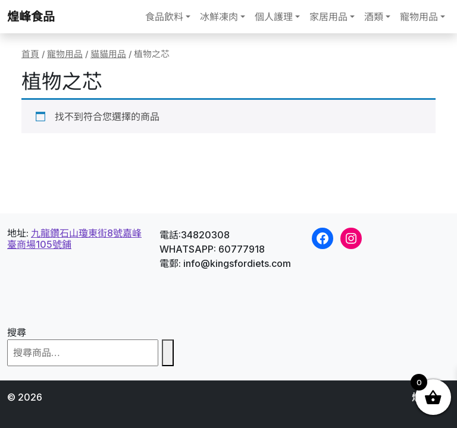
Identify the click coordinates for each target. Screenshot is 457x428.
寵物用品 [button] (419, 17)
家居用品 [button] (328, 17)
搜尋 (16, 332)
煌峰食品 (31, 17)
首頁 (30, 54)
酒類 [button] (373, 17)
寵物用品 (65, 54)
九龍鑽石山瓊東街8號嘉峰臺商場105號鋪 (74, 238)
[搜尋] (168, 352)
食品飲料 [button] (164, 17)
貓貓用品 (108, 54)
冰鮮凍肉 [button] (219, 17)
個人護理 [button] (274, 17)
